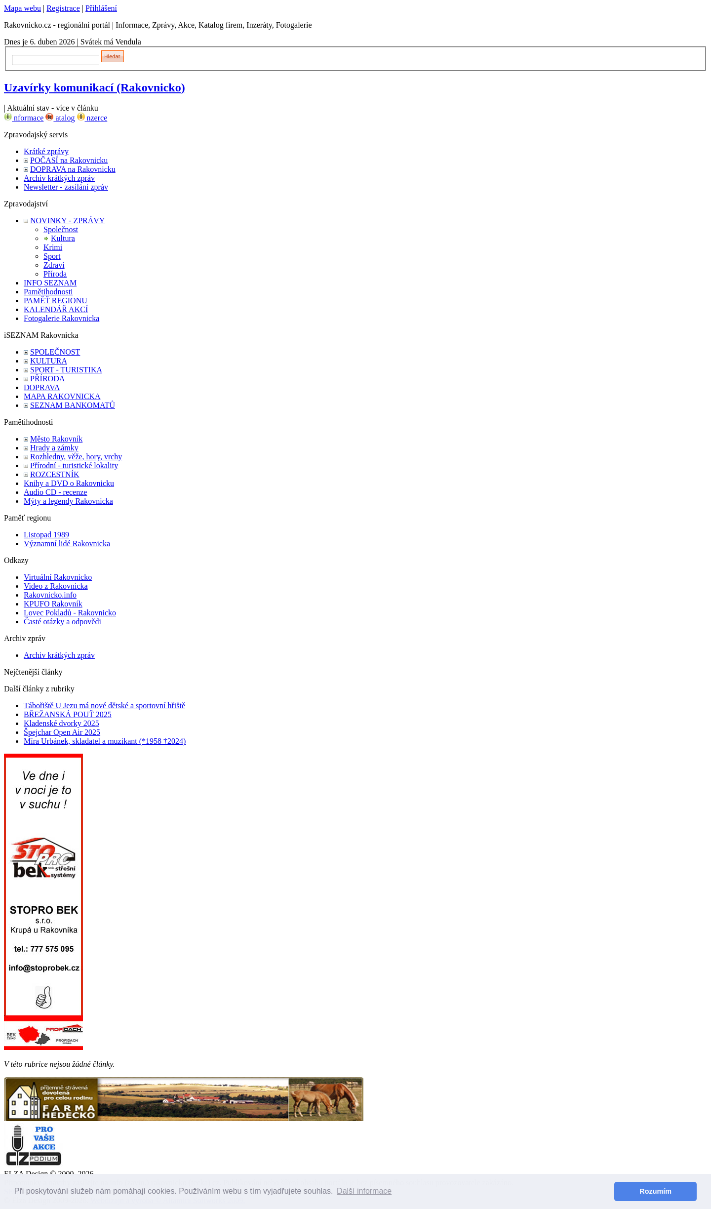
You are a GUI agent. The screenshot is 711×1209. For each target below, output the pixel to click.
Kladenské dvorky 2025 (61, 723)
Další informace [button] (364, 1191)
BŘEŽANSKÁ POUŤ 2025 (68, 714)
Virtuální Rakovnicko (58, 577)
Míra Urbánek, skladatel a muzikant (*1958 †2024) (105, 741)
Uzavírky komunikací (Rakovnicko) (94, 87)
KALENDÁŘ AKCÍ (56, 309)
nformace (23, 118)
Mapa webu (22, 8)
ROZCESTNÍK (54, 474)
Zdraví (54, 265)
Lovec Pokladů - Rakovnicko (70, 612)
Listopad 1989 (46, 534)
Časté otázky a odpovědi (62, 621)
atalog (60, 118)
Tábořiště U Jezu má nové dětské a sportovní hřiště (104, 705)
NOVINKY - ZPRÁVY (67, 220)
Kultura (63, 238)
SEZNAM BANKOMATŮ (72, 405)
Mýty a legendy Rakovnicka (68, 501)
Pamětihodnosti (48, 291)
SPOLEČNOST (55, 352)
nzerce (92, 118)
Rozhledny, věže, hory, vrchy (76, 456)
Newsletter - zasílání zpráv (66, 187)
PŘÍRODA (47, 378)
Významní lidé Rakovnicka (67, 543)
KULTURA (48, 361)
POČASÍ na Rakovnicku (69, 160)
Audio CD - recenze (55, 492)
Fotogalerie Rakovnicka (61, 318)
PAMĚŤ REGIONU (55, 300)
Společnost (60, 229)
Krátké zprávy (46, 151)
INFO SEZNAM (50, 283)
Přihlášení (101, 8)
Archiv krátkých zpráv (59, 178)
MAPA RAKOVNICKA (62, 396)
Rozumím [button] (655, 1191)
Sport (52, 256)
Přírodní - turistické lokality (74, 465)
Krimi (52, 247)
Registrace (63, 8)
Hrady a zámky (54, 447)
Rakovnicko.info (50, 595)
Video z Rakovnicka (56, 586)
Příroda (55, 274)
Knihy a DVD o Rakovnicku (69, 483)
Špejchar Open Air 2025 (62, 732)
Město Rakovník (56, 439)
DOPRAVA (42, 387)
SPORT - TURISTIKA (66, 369)
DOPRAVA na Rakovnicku (73, 169)
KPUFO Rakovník (53, 604)
